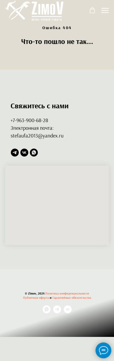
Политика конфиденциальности (67, 293)
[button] (92, 10)
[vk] (24, 153)
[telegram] (15, 153)
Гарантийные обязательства (71, 297)
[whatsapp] (34, 153)
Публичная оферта (36, 297)
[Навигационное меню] (105, 10)
